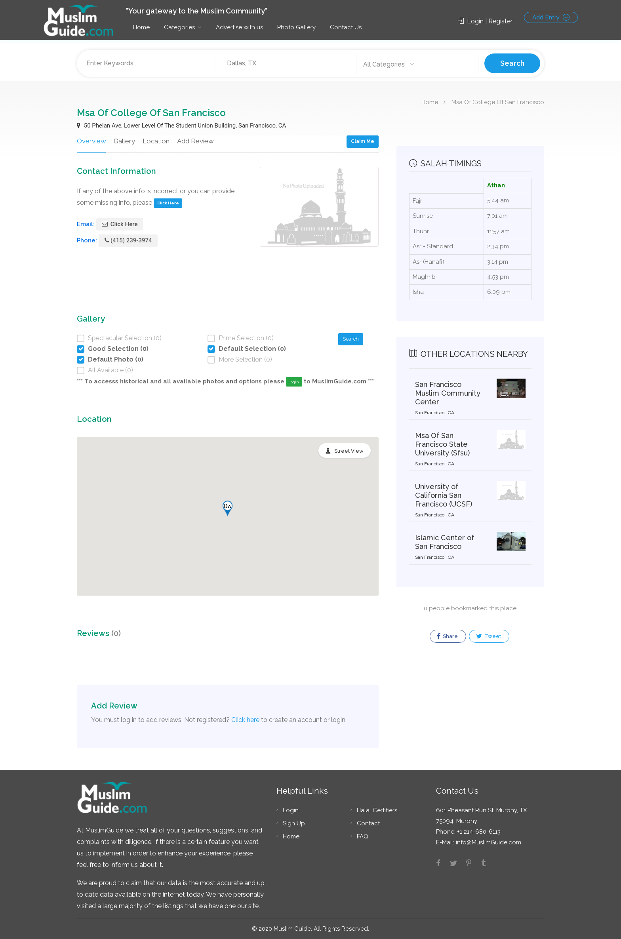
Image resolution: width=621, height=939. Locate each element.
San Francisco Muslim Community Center (447, 393)
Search (512, 63)
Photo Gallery (296, 27)
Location (156, 141)
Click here (245, 720)
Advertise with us (239, 27)
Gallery (124, 141)
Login (291, 810)
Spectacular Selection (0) (125, 338)
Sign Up (294, 823)
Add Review (195, 141)
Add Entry (551, 17)
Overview (91, 141)
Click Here (168, 203)
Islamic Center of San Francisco (444, 541)
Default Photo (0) (115, 359)
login (294, 382)
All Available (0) (110, 370)
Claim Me (362, 141)
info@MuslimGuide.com (487, 842)
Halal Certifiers (377, 810)
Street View (349, 451)
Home (141, 27)
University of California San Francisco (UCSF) (443, 495)
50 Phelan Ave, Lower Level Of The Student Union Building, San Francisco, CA (181, 125)
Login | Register (485, 21)
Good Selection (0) (118, 348)
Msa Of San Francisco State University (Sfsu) (442, 444)
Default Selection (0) (252, 348)
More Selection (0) (245, 359)
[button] (227, 508)
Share (447, 636)
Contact (368, 823)
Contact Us (346, 27)
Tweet (488, 636)
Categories (179, 27)
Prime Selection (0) (246, 338)
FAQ (362, 836)
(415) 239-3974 (128, 240)
